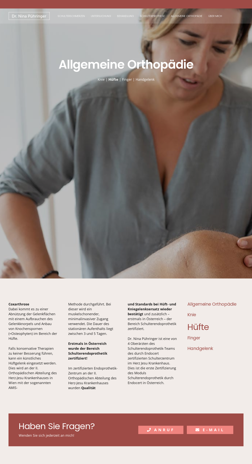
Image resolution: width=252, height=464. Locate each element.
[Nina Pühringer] (29, 16)
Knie (101, 79)
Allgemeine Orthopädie (212, 304)
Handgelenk (145, 79)
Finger (127, 79)
